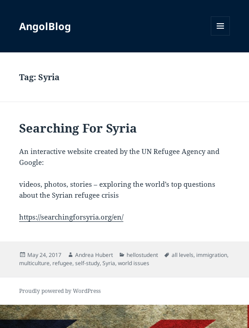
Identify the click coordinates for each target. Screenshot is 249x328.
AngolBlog (45, 26)
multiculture (34, 263)
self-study (87, 263)
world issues (133, 263)
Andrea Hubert (94, 255)
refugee (62, 263)
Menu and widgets (220, 35)
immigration (211, 255)
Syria (108, 263)
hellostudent (142, 255)
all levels (182, 255)
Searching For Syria (78, 128)
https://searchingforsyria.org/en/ (71, 216)
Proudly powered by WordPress (60, 291)
